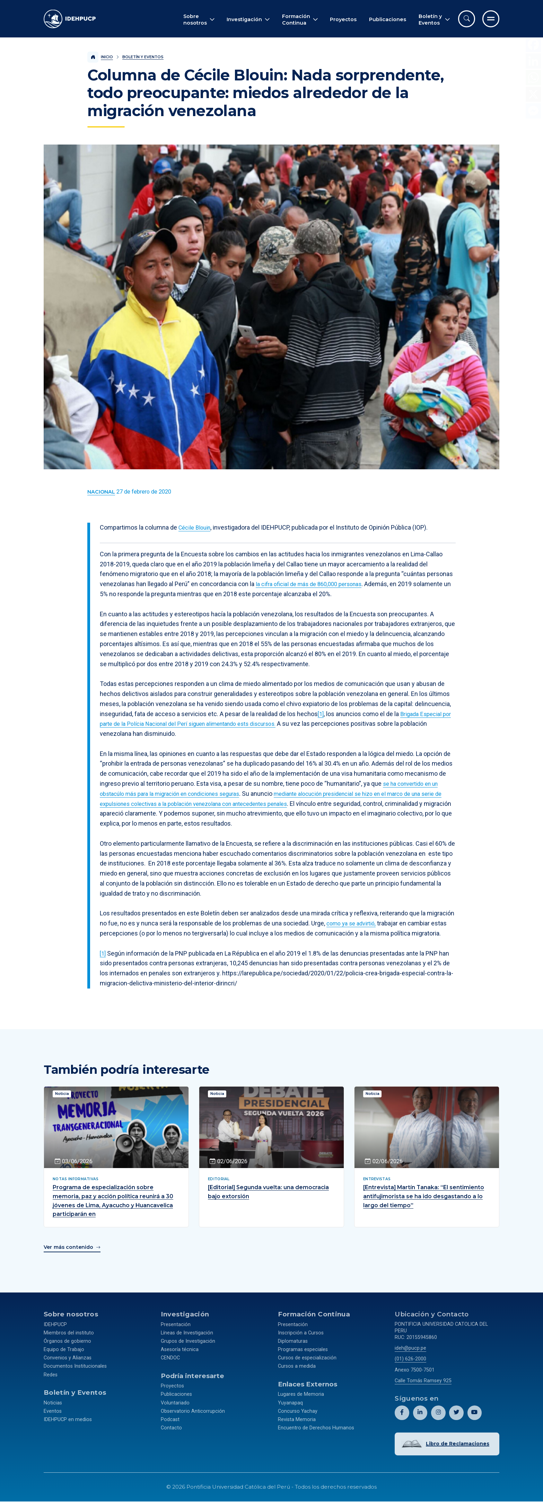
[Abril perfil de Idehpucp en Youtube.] (474, 1411)
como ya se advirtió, (353, 923)
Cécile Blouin (196, 527)
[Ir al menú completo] (490, 18)
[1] (321, 713)
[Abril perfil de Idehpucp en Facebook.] (402, 1411)
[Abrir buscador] (466, 18)
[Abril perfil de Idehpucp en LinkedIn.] (420, 1411)
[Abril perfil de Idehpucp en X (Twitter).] (456, 1411)
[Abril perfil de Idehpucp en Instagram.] (438, 1411)
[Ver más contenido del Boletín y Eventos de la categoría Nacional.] (101, 492)
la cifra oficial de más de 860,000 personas (314, 583)
